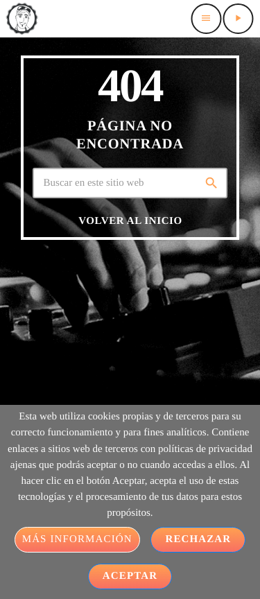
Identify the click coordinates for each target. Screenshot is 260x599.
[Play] (238, 18)
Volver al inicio (130, 221)
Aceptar (130, 576)
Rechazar (198, 539)
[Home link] (21, 19)
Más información (77, 539)
